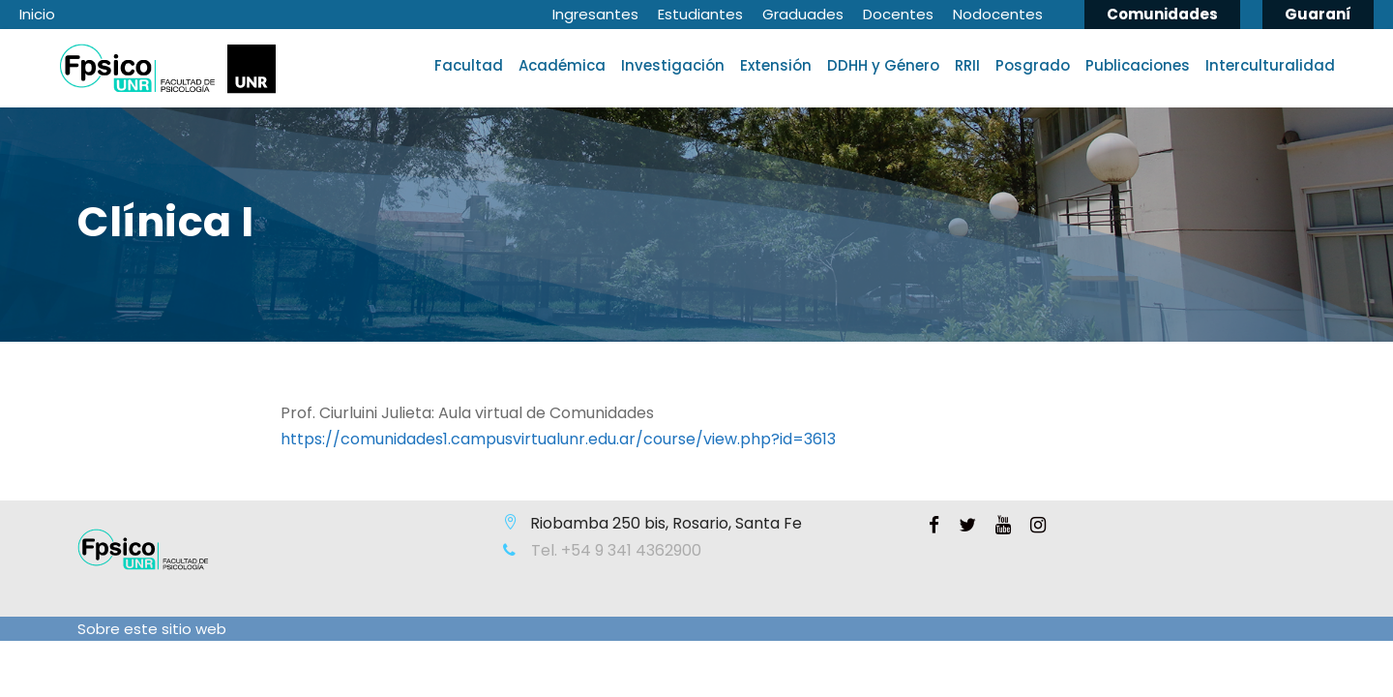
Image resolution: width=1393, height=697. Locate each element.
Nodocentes (998, 14)
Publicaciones (1137, 65)
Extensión (776, 65)
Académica (562, 65)
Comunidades (1162, 14)
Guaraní (1318, 14)
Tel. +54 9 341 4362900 (614, 550)
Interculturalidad (1270, 65)
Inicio (37, 14)
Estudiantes (700, 14)
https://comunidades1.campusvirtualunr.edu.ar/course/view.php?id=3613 (558, 439)
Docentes (898, 14)
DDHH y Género (883, 65)
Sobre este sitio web (151, 629)
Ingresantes (595, 14)
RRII (967, 65)
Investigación (673, 65)
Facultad (468, 65)
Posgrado (1032, 65)
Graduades (803, 14)
